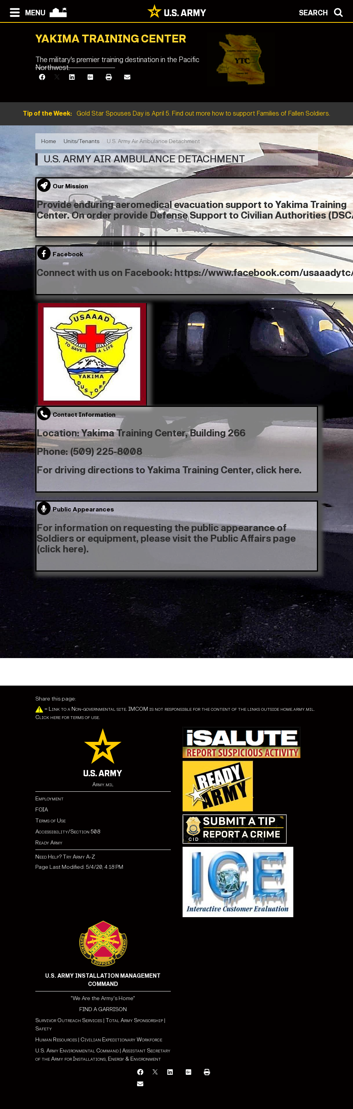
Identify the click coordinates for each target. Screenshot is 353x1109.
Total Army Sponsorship (134, 1020)
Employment (49, 798)
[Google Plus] (90, 77)
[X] (57, 77)
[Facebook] (42, 77)
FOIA (41, 809)
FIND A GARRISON (103, 1009)
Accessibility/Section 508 (67, 831)
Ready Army (48, 842)
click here (277, 470)
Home (48, 141)
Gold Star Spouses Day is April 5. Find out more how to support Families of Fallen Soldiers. (176, 113)
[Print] (108, 77)
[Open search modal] (323, 12)
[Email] (127, 77)
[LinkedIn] (72, 77)
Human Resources (56, 1039)
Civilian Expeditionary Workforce (121, 1039)
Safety (43, 1028)
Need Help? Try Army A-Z (65, 856)
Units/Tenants (81, 141)
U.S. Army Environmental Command (77, 1050)
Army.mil (102, 784)
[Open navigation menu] (26, 12)
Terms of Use (50, 820)
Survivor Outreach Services (68, 1020)
